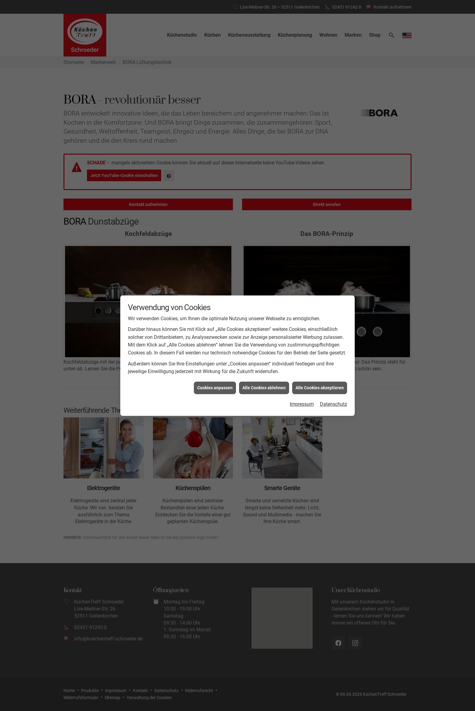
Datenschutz (333, 380)
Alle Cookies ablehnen (264, 363)
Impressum (302, 380)
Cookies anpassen (215, 363)
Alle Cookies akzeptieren (320, 363)
